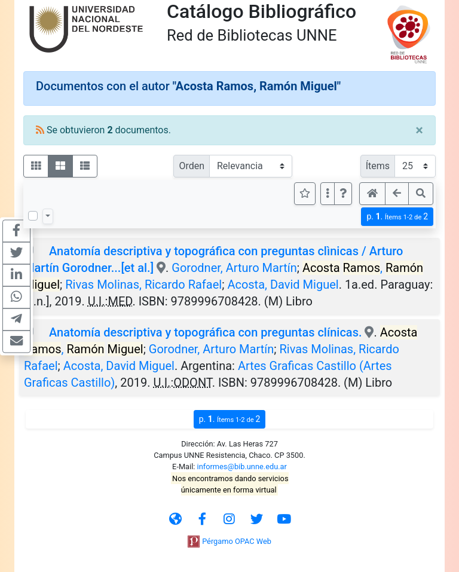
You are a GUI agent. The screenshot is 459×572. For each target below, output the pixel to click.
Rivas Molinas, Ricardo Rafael (143, 284)
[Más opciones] (327, 193)
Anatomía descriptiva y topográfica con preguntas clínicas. (205, 332)
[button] (343, 193)
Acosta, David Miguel (282, 284)
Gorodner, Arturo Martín (234, 268)
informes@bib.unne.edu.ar (242, 466)
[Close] (419, 130)
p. (397, 216)
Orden (191, 166)
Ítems (378, 166)
